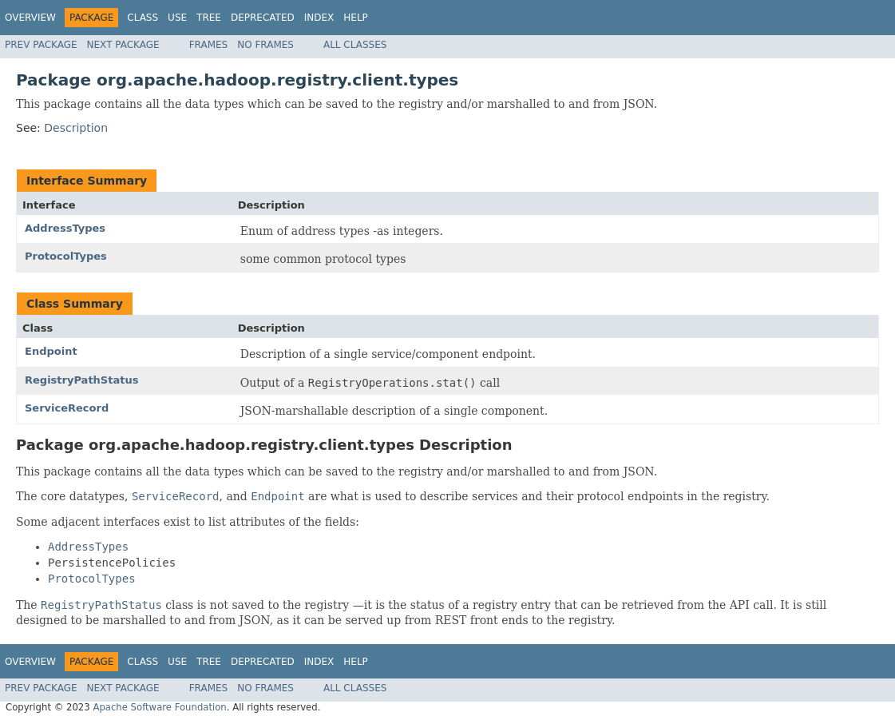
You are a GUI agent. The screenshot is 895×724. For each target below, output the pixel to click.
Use (177, 17)
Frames (208, 44)
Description (76, 127)
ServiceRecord (67, 408)
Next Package (123, 44)
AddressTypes (65, 228)
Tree (208, 17)
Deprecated (263, 17)
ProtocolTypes (66, 256)
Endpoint (51, 351)
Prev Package (41, 44)
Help (355, 17)
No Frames (265, 44)
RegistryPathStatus (81, 380)
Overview (30, 17)
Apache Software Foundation (159, 707)
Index (319, 17)
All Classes (354, 44)
